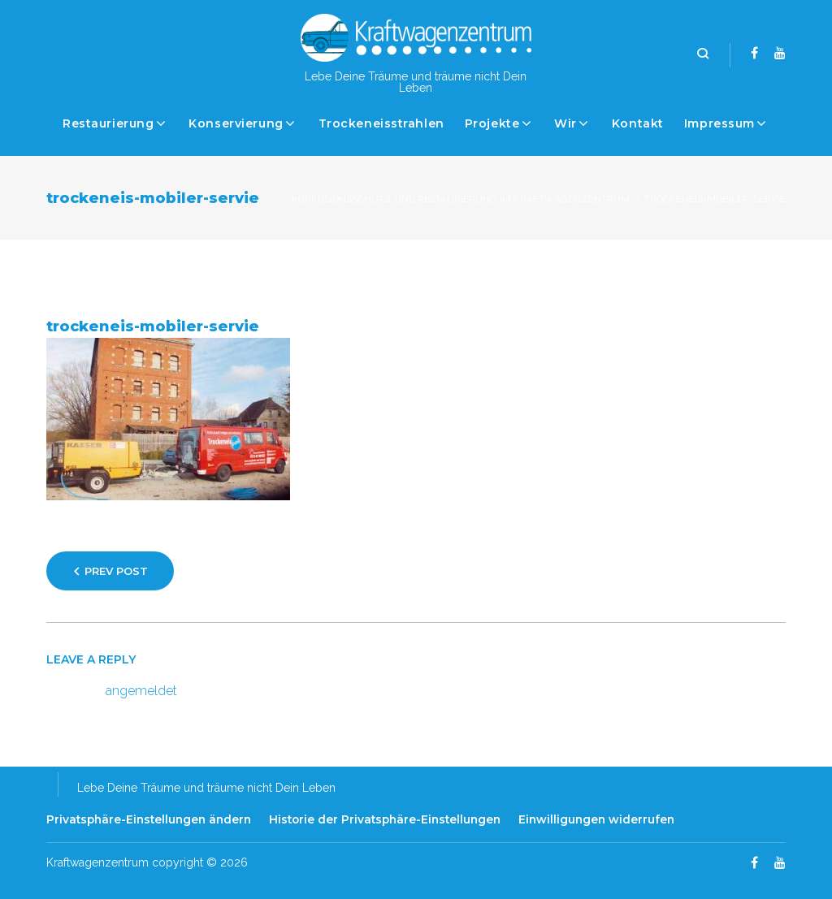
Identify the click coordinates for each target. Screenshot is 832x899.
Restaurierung (108, 123)
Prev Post (116, 570)
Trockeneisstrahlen (381, 123)
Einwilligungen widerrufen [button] (596, 819)
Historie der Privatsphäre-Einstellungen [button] (384, 819)
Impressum (719, 123)
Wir (565, 123)
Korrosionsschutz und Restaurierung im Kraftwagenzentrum (461, 199)
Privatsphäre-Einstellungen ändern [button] (148, 819)
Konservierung (235, 123)
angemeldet (141, 690)
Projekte (492, 123)
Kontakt (638, 123)
